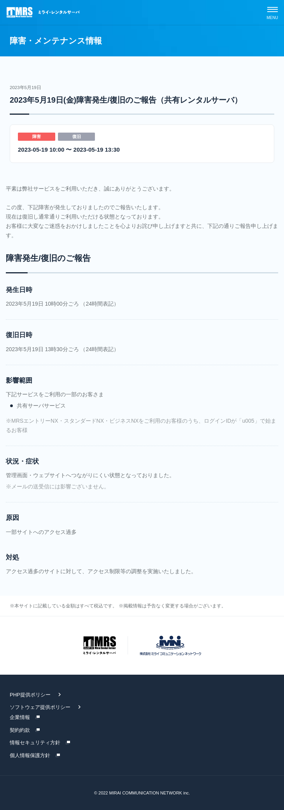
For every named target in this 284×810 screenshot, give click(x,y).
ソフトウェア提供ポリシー (40, 707)
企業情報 (20, 717)
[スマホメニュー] (272, 12)
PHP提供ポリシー (30, 694)
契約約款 (20, 730)
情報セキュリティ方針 (35, 742)
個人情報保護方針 (30, 755)
